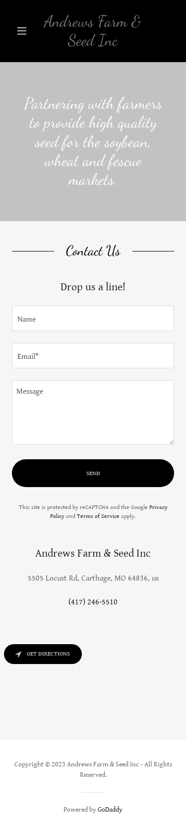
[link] (93, 31)
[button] (24, 31)
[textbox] (93, 318)
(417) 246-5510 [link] (93, 602)
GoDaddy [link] (110, 810)
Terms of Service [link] (98, 516)
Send (93, 473)
